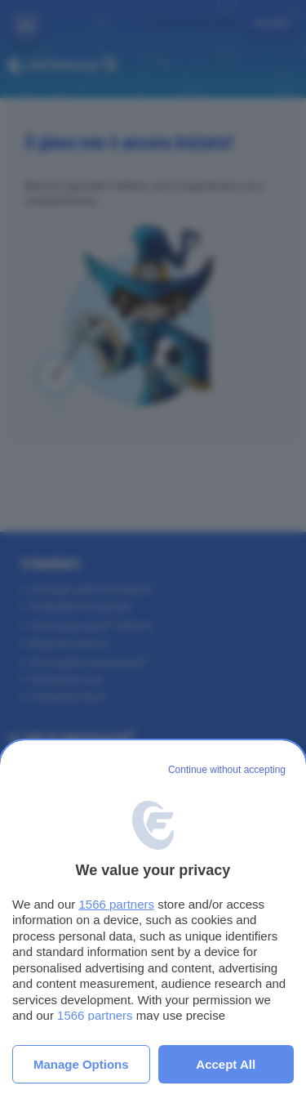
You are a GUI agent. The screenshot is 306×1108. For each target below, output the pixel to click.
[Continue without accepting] (227, 770)
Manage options (81, 1064)
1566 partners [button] (116, 904)
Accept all (225, 1064)
